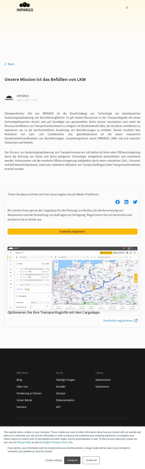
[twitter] (132, 202)
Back (9, 64)
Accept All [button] (72, 460)
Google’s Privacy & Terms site (57, 442)
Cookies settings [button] (53, 460)
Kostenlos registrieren (120, 321)
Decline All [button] (91, 460)
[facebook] (115, 202)
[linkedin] (124, 202)
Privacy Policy (24, 442)
